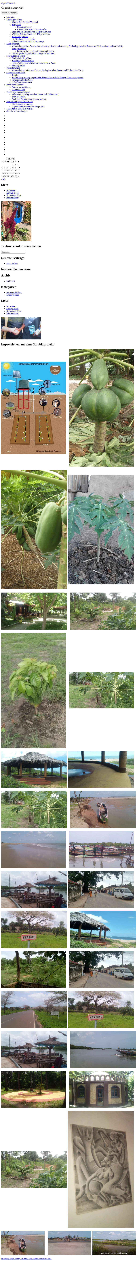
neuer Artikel (12, 263)
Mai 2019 (10, 281)
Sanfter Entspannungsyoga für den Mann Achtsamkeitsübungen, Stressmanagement (47, 77)
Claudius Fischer (24, 27)
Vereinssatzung (18, 89)
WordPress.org (12, 198)
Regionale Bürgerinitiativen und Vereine (29, 99)
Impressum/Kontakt (14, 85)
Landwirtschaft (12, 44)
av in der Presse (18, 97)
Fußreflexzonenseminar (22, 82)
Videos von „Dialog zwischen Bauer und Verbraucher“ (35, 94)
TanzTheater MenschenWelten (19, 109)
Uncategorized (12, 295)
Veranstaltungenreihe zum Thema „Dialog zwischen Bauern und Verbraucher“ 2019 (47, 70)
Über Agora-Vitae (14, 20)
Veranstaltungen (13, 68)
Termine (15, 75)
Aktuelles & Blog (14, 292)
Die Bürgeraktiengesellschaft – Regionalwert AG (33, 53)
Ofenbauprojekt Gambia (22, 104)
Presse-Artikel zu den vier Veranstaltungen (35, 51)
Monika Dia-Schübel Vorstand (25, 22)
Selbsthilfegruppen (20, 36)
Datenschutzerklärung (21, 87)
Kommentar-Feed (14, 195)
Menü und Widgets (9, 13)
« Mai (3, 179)
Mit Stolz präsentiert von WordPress (35, 1259)
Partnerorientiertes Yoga (22, 80)
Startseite (10, 17)
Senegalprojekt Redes (15, 56)
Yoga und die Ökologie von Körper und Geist (31, 32)
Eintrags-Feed (12, 193)
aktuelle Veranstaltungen (16, 111)
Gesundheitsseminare (15, 73)
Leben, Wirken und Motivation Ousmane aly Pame (33, 63)
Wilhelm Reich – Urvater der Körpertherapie (31, 34)
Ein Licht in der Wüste (21, 58)
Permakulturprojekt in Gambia (19, 101)
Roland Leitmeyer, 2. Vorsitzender (32, 29)
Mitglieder (16, 24)
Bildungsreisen (18, 65)
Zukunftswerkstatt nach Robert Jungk (28, 41)
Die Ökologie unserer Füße (23, 39)
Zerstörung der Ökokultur (23, 60)
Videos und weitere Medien (18, 92)
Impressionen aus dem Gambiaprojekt (28, 106)
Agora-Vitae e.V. (8, 3)
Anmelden (10, 190)
